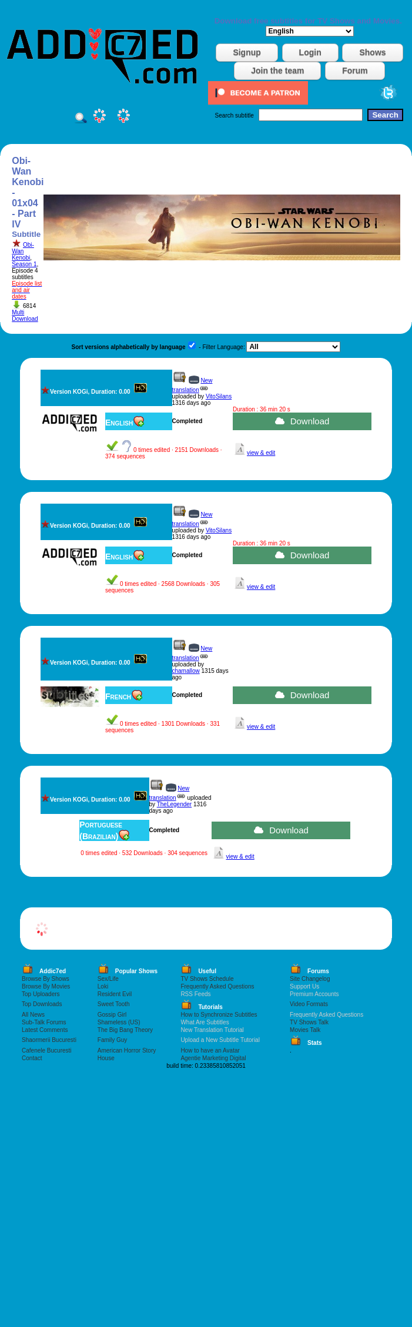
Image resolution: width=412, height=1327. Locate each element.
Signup (246, 52)
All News (33, 1014)
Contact (32, 1058)
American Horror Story (127, 1050)
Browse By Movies (46, 986)
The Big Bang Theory (125, 1030)
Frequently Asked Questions (217, 986)
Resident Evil (115, 994)
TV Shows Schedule (206, 979)
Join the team (277, 70)
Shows (372, 52)
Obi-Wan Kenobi (23, 251)
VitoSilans (219, 396)
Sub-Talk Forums (44, 1022)
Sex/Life (108, 979)
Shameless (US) (119, 1022)
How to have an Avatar (209, 1050)
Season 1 (24, 264)
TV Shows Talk (309, 1022)
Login (310, 52)
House (106, 1058)
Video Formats (309, 1004)
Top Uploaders (40, 994)
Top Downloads (42, 1004)
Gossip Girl (112, 1014)
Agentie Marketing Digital (213, 1058)
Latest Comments (45, 1030)
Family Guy (113, 1040)
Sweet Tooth (114, 1004)
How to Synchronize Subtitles (218, 1014)
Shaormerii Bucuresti (49, 1040)
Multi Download (25, 315)
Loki (103, 986)
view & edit (261, 453)
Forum (355, 70)
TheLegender (174, 804)
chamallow (186, 671)
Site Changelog (310, 979)
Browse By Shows (45, 979)
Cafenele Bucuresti (47, 1050)
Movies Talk (305, 1030)
